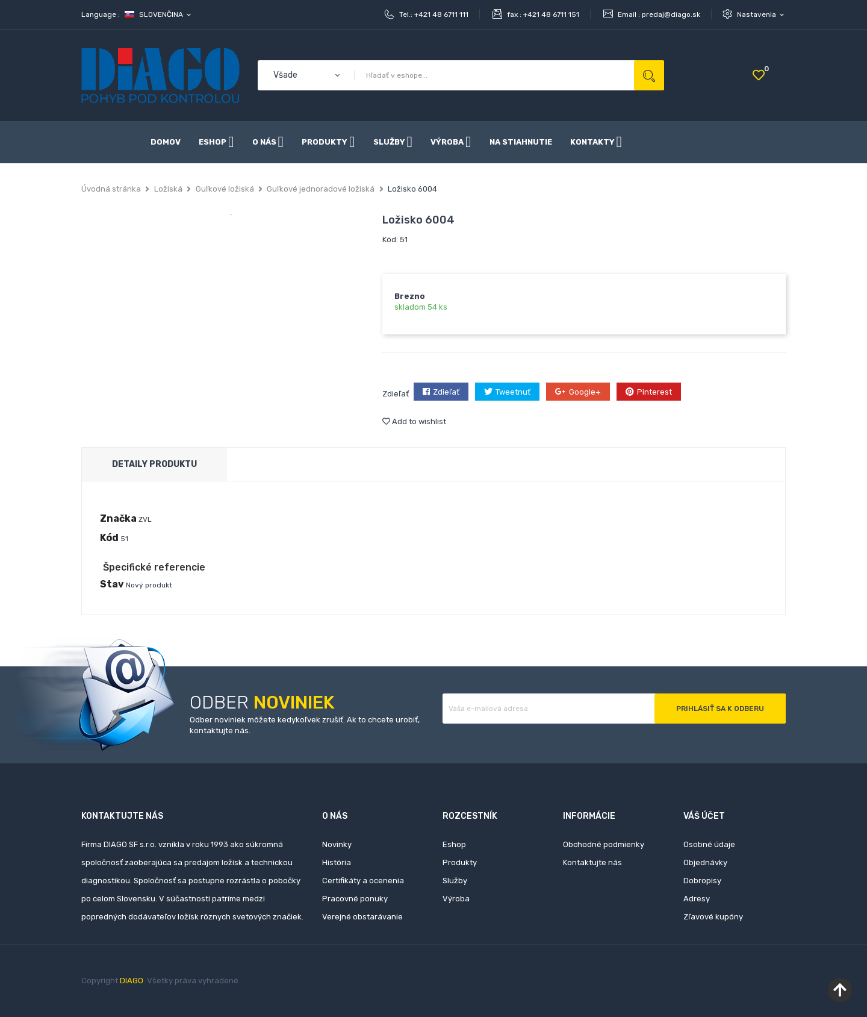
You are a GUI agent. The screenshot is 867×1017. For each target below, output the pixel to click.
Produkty (460, 862)
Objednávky (705, 862)
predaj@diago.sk (671, 14)
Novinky (337, 844)
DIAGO (131, 980)
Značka (118, 518)
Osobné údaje (709, 844)
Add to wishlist (414, 421)
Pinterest (654, 391)
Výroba (456, 898)
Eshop (454, 844)
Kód (109, 537)
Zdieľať (446, 391)
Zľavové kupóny (713, 916)
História (336, 862)
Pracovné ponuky (355, 898)
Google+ (585, 391)
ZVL (145, 519)
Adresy (696, 898)
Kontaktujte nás (592, 862)
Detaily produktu (154, 464)
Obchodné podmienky (603, 844)
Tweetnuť (513, 391)
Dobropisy (702, 880)
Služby (455, 880)
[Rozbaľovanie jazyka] (159, 14)
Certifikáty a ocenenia (363, 880)
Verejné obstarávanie (362, 916)
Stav (112, 584)
